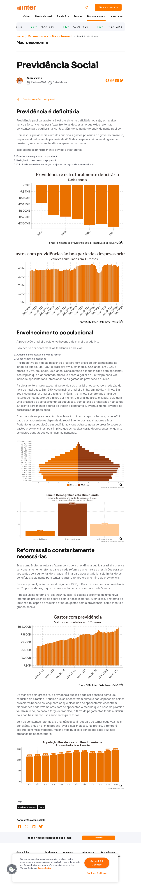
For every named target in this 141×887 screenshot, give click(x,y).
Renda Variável (43, 16)
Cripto (26, 16)
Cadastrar (98, 838)
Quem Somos (107, 852)
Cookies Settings (96, 873)
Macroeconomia (96, 16)
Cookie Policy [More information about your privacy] (44, 868)
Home (20, 36)
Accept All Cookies (96, 863)
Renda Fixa (63, 16)
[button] (12, 869)
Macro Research (62, 36)
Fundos (78, 16)
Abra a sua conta (108, 7)
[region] (65, 868)
